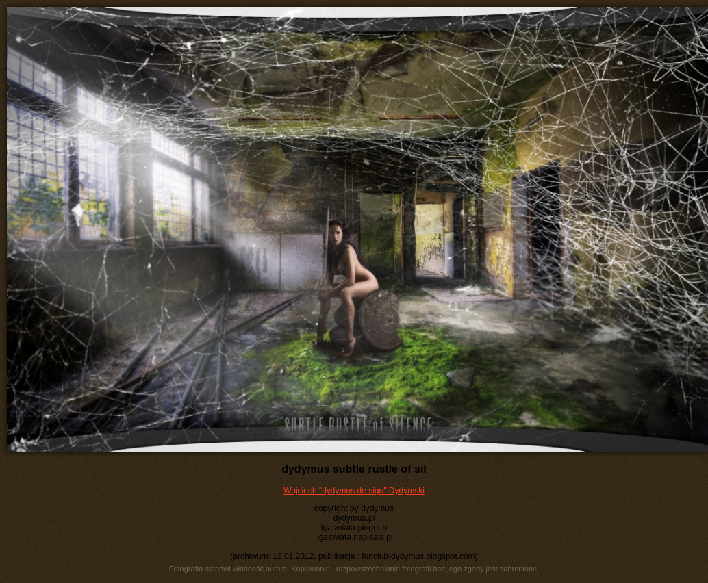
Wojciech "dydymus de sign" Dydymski (354, 490)
